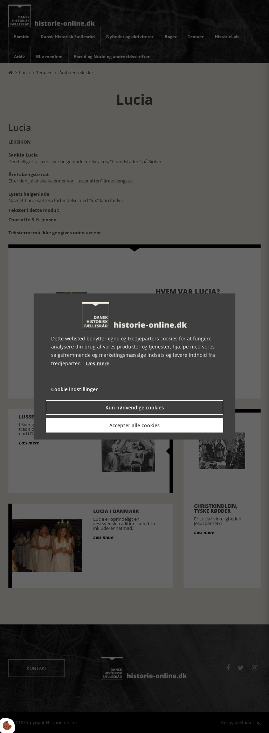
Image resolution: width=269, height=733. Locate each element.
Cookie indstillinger (74, 389)
